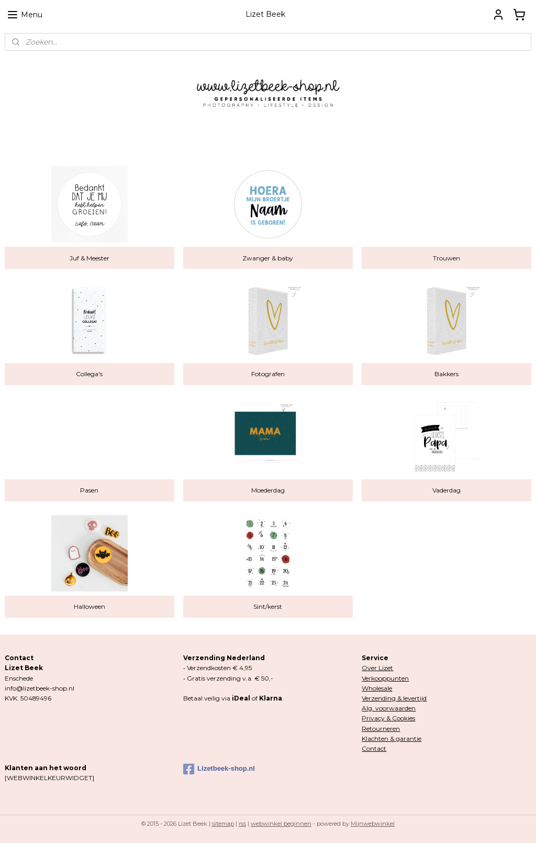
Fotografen (268, 374)
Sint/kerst (267, 606)
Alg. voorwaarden (389, 708)
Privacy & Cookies (388, 718)
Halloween (89, 606)
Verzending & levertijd (394, 698)
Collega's (89, 374)
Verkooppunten (385, 678)
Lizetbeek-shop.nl (219, 769)
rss (242, 823)
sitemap (223, 823)
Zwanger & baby (267, 257)
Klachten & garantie (391, 738)
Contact (374, 748)
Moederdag (268, 490)
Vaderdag (446, 490)
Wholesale (377, 688)
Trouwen (446, 257)
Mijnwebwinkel (373, 823)
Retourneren (381, 728)
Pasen (89, 490)
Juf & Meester (89, 257)
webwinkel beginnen (281, 823)
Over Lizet (377, 668)
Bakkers (446, 374)
